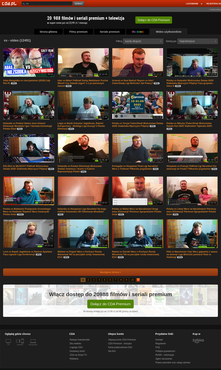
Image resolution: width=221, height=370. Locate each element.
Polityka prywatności (165, 351)
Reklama (74, 358)
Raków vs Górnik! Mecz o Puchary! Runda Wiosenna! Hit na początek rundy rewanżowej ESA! (135, 254)
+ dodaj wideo (215, 9)
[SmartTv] (23, 347)
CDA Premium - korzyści (120, 343)
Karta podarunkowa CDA (120, 347)
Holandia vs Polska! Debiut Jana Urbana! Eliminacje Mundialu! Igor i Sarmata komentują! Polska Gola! (27, 126)
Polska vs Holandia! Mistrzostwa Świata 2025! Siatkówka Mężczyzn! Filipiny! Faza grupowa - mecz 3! (190, 83)
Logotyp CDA (76, 347)
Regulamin (160, 343)
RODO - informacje (164, 355)
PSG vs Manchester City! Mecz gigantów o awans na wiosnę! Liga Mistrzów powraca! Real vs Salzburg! (191, 254)
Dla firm (112, 351)
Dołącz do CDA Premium (110, 304)
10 (132, 280)
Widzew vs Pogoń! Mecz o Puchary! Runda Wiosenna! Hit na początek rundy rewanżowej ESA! (81, 254)
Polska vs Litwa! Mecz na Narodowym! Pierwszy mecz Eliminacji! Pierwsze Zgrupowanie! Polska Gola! (191, 212)
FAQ (157, 347)
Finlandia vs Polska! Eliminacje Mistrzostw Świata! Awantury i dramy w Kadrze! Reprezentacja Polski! (80, 169)
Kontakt (159, 339)
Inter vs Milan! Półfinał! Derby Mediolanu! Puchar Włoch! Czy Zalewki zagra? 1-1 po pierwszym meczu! (83, 83)
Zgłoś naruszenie (163, 358)
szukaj (79, 3)
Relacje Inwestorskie (80, 339)
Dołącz (154, 20)
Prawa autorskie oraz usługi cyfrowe (172, 362)
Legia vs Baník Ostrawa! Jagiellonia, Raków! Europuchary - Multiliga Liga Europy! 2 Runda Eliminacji (81, 126)
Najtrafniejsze (198, 41)
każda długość (143, 41)
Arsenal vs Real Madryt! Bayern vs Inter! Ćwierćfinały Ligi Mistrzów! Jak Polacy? (133, 82)
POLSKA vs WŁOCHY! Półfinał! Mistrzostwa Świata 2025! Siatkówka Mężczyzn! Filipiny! (25, 167)
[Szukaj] (46, 3)
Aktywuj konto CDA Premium (122, 339)
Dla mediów (75, 343)
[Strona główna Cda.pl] (10, 3)
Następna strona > (108, 272)
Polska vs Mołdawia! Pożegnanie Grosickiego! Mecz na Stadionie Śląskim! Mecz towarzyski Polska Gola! (27, 212)
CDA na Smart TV (78, 355)
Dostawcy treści (77, 351)
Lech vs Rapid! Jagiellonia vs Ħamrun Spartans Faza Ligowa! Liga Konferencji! (27, 253)
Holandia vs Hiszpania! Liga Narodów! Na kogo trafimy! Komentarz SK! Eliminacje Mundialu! (82, 210)
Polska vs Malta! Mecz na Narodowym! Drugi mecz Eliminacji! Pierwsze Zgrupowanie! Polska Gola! (136, 212)
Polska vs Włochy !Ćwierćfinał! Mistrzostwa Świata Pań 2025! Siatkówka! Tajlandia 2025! (189, 124)
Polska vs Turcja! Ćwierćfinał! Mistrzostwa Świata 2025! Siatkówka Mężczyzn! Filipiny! (137, 124)
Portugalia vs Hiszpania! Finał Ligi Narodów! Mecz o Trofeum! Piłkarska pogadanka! (135, 167)
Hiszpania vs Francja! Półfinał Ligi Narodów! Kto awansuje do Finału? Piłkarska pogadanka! (191, 167)
